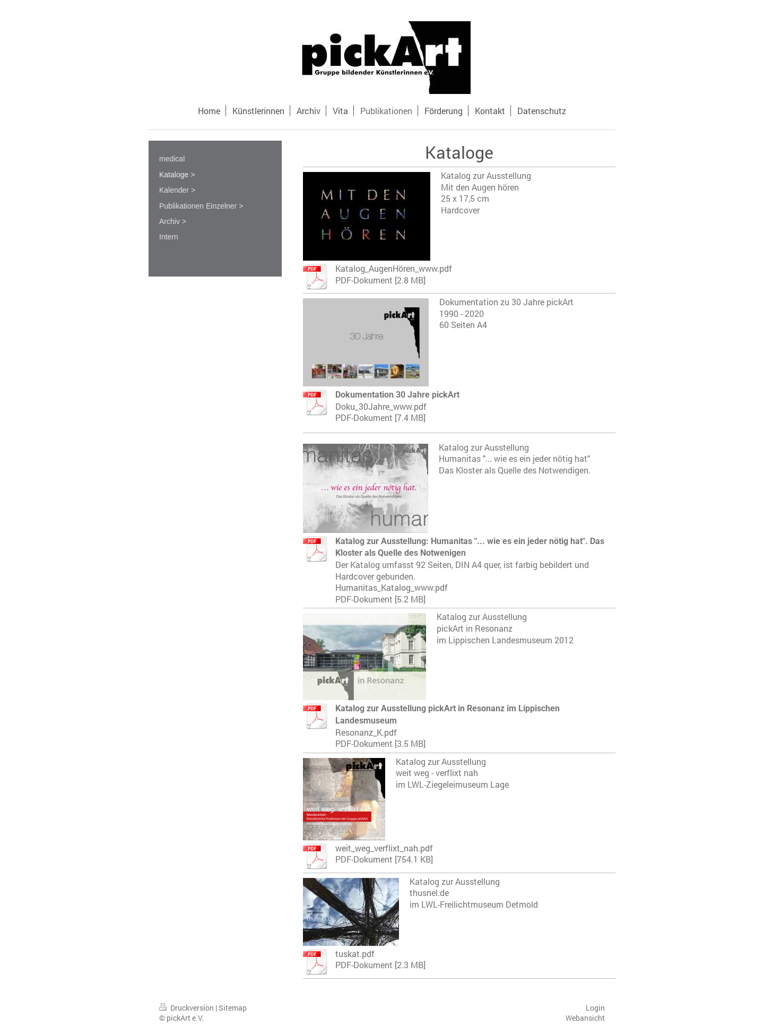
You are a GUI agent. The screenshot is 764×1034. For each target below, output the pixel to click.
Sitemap (233, 1008)
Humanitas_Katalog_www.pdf (391, 587)
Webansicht (585, 1018)
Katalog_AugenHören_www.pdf (393, 268)
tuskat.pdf (355, 953)
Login (595, 1008)
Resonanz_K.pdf (366, 732)
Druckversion (187, 1008)
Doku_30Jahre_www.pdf (381, 406)
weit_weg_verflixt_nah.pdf (384, 848)
